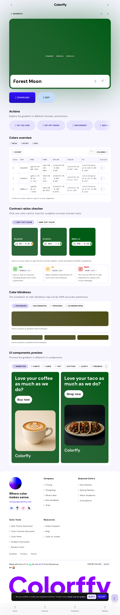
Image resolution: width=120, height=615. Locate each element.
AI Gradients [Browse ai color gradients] (85, 500)
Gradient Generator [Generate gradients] (19, 542)
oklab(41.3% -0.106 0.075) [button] (58, 189)
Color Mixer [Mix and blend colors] (15, 536)
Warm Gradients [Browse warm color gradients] (86, 495)
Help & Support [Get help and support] (52, 526)
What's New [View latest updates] (50, 495)
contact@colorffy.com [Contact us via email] (20, 501)
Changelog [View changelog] (49, 490)
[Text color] (106, 366)
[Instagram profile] (23, 508)
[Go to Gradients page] (75, 609)
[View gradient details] (108, 13)
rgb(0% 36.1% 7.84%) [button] (33, 189)
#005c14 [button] (23, 189)
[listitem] (25, 242)
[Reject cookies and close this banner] (91, 596)
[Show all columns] (91, 152)
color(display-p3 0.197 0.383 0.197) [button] (89, 178)
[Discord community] (11, 508)
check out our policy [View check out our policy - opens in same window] (76, 597)
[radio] (23, 222)
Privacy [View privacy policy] (23, 554)
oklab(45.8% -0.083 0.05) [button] (58, 168)
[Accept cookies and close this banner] (102, 596)
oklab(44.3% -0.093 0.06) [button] (58, 178)
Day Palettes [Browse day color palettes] (85, 485)
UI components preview (25, 352)
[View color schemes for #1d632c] (102, 178)
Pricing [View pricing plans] (48, 485)
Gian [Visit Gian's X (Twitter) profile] (37, 564)
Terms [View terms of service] (34, 554)
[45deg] (103, 81)
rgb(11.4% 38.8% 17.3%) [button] (34, 178)
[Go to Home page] (15, 609)
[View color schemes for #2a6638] (102, 168)
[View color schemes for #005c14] (102, 189)
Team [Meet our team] (47, 505)
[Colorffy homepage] (60, 5)
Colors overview (20, 137)
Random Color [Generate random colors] (17, 547)
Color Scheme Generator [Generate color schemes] (22, 531)
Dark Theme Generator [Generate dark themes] (21, 526)
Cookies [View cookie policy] (13, 554)
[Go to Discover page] (45, 609)
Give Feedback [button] (51, 500)
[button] (49, 54)
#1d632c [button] (23, 178)
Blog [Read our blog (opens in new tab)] (46, 531)
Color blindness (20, 292)
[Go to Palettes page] (105, 609)
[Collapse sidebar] (11, 5)
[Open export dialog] (17, 152)
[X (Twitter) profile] (29, 508)
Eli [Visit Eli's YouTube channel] (42, 564)
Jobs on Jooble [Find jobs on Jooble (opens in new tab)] (52, 536)
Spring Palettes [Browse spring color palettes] (86, 490)
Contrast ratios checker (26, 208)
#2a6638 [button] (23, 168)
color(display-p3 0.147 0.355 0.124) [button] (89, 189)
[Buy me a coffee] (17, 508)
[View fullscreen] (101, 13)
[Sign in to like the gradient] (96, 81)
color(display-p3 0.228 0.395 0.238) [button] (89, 168)
